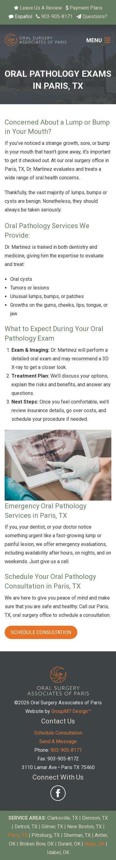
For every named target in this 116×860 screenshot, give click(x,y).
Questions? (95, 16)
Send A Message (58, 741)
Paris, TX (18, 835)
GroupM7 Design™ (71, 711)
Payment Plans (86, 8)
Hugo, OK (94, 844)
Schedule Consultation (41, 632)
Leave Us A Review (41, 8)
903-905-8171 (57, 16)
